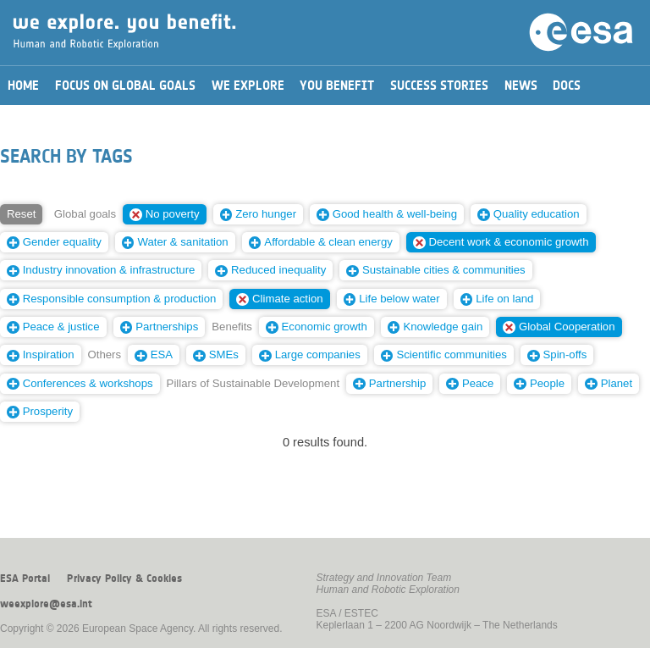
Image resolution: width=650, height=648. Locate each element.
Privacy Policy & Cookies (124, 578)
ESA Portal (25, 578)
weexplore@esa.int (46, 604)
